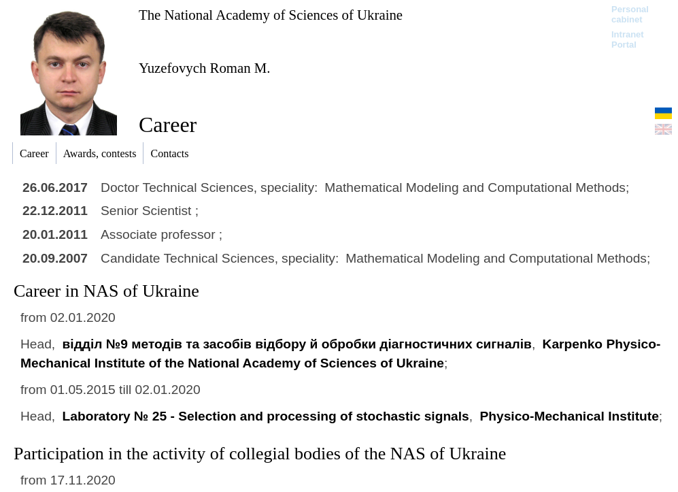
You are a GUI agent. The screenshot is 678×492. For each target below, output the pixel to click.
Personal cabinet (630, 14)
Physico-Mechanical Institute (568, 416)
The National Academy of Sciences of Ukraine (271, 14)
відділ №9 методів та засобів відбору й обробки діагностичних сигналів (297, 344)
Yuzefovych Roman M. (205, 68)
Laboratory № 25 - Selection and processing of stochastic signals (266, 416)
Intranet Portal (627, 39)
